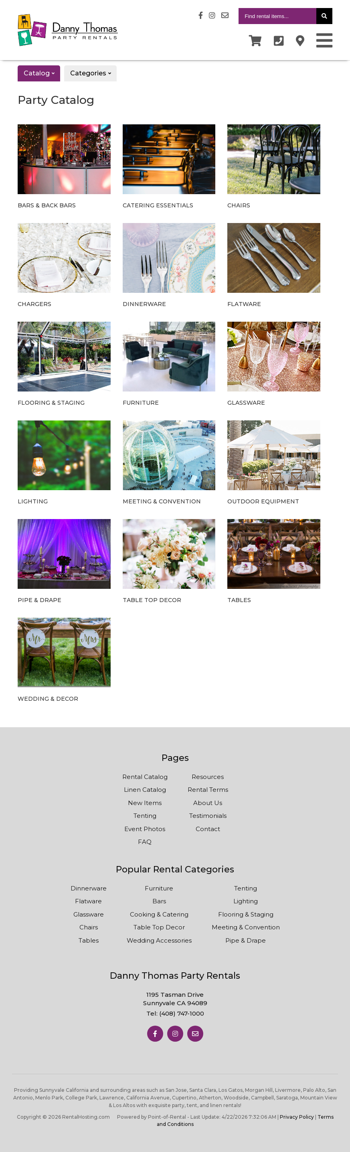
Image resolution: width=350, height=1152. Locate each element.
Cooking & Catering (159, 914)
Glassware (88, 914)
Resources (208, 777)
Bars (159, 901)
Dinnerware (89, 888)
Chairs (88, 927)
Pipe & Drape (245, 940)
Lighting (245, 901)
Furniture (159, 888)
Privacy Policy (297, 1117)
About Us (207, 803)
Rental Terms (208, 789)
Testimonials (208, 815)
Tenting (145, 815)
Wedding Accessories (159, 940)
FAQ (145, 842)
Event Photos (144, 829)
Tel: (175, 1013)
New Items (145, 803)
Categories (93, 73)
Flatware (88, 901)
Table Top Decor (159, 927)
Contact (208, 829)
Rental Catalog (145, 777)
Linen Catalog (145, 789)
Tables (89, 940)
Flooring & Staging (245, 914)
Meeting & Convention (246, 927)
